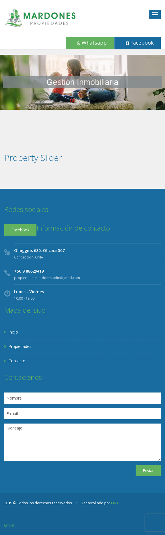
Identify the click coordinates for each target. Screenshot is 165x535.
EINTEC (117, 502)
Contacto (16, 360)
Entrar (9, 525)
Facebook (140, 42)
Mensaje (82, 442)
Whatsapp (92, 42)
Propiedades (19, 346)
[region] (82, 82)
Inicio (13, 332)
